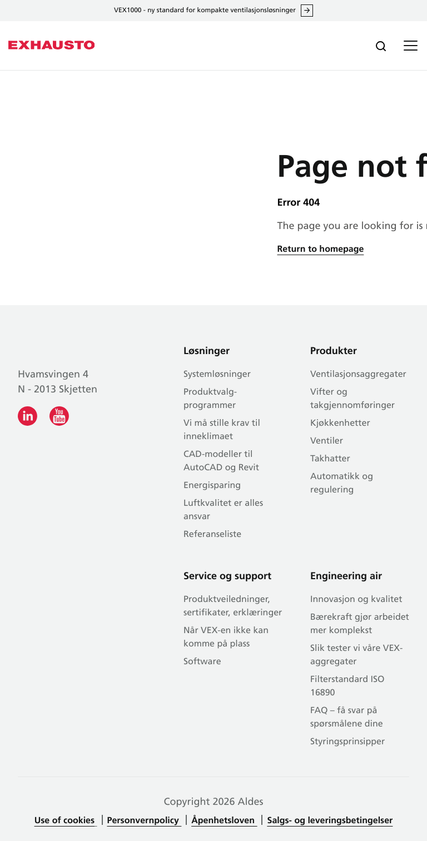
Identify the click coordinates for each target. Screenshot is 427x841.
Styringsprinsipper (347, 742)
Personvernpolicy (144, 821)
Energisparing (212, 485)
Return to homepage (320, 249)
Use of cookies (64, 821)
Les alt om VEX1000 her (307, 10)
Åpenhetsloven (224, 821)
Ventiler (326, 441)
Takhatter (330, 459)
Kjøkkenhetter (340, 423)
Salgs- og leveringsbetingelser (330, 821)
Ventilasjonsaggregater (358, 374)
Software (202, 662)
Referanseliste (212, 534)
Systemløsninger (217, 374)
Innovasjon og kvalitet (356, 599)
